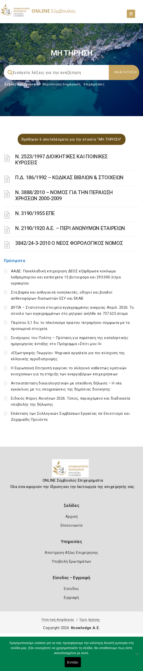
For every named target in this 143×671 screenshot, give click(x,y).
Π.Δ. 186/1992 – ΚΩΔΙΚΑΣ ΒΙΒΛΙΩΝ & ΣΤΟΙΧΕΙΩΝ (69, 177)
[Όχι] (136, 656)
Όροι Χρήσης (90, 620)
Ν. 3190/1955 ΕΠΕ (35, 213)
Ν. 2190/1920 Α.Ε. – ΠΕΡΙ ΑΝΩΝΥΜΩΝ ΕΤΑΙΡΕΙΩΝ (70, 228)
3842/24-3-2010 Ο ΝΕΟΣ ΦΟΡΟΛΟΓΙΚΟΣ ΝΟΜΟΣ (69, 243)
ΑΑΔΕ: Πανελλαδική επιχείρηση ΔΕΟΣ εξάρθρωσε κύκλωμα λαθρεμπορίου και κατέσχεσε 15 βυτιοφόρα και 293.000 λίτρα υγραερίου (66, 277)
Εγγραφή (71, 597)
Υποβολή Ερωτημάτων (71, 561)
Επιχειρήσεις (94, 84)
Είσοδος (71, 588)
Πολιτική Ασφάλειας (58, 620)
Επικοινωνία (71, 525)
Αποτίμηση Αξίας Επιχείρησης (71, 552)
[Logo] (71, 470)
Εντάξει (72, 662)
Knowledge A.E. (85, 628)
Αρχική (71, 516)
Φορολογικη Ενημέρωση (61, 84)
